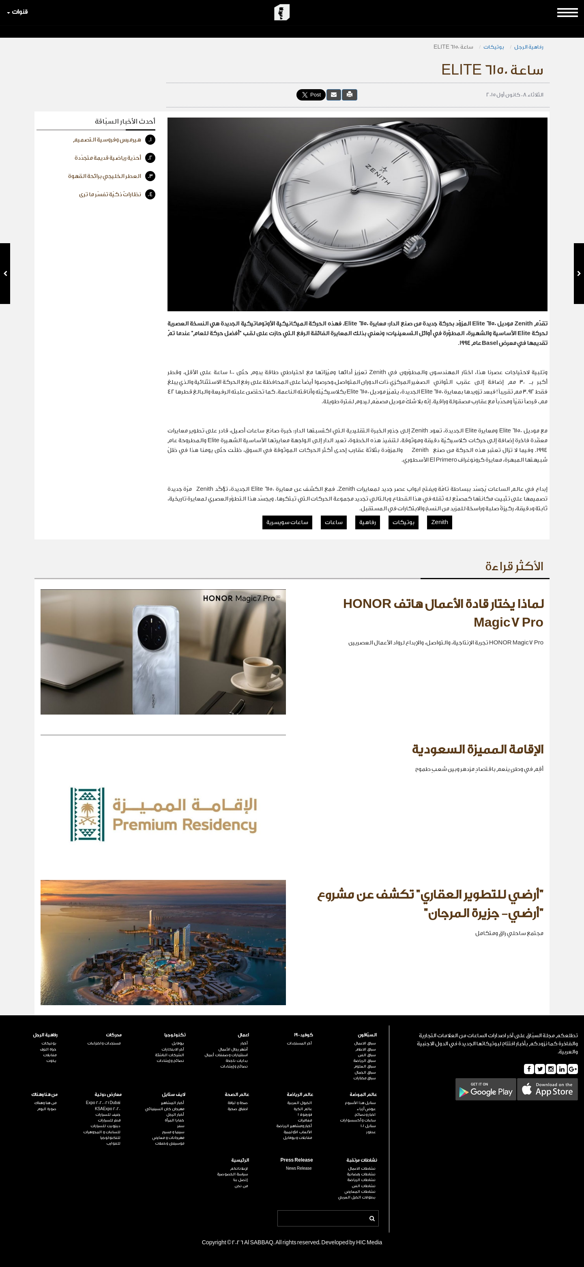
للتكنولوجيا (110, 1138)
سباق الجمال (365, 1072)
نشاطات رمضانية (361, 1174)
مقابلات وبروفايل (297, 1138)
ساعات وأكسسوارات (358, 1120)
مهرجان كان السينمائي (164, 1109)
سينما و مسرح (173, 1132)
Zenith (439, 522)
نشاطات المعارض (360, 1192)
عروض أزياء (366, 1109)
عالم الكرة (303, 1109)
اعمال (243, 1035)
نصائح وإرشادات (234, 1066)
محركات (114, 1035)
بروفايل (178, 1043)
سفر (180, 1126)
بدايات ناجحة (236, 1061)
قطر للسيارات (109, 1120)
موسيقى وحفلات (169, 1143)
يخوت (51, 1061)
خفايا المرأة (174, 1120)
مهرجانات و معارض (168, 1138)
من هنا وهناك (44, 1094)
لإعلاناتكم (239, 1168)
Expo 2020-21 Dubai (103, 1103)
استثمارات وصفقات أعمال (226, 1055)
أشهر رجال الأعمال (233, 1049)
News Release (299, 1168)
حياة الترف (48, 1049)
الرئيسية (240, 1160)
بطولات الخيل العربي (357, 1197)
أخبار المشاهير (172, 1103)
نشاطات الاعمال (362, 1168)
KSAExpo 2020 (107, 1109)
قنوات (17, 12)
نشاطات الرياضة (361, 1180)
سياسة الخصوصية (232, 1174)
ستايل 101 (368, 1126)
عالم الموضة (363, 1094)
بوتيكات (493, 47)
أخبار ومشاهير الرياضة (294, 1126)
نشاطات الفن (364, 1186)
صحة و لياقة (238, 1103)
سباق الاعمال (365, 1043)
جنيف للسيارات (107, 1115)
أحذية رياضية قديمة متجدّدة (115, 158)
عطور (371, 1132)
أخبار (244, 1043)
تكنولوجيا (174, 1035)
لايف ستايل (173, 1094)
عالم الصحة (237, 1094)
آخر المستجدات (299, 1043)
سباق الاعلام (365, 1049)
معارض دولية (108, 1094)
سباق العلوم (365, 1066)
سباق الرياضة (364, 1061)
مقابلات (49, 1055)
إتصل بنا (240, 1180)
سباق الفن (367, 1055)
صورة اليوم (46, 1109)
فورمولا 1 (305, 1115)
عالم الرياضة (300, 1094)
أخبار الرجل (175, 1115)
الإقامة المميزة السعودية (477, 750)
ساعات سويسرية (287, 522)
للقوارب (113, 1143)
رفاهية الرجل (528, 47)
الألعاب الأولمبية (297, 1132)
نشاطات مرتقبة (361, 1160)
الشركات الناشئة (169, 1055)
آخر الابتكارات (172, 1049)
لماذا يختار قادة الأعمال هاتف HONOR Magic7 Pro (443, 613)
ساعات (334, 522)
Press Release (297, 1160)
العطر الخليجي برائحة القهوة (111, 176)
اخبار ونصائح (365, 1115)
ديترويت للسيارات (105, 1126)
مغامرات (305, 1120)
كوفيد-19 (303, 1035)
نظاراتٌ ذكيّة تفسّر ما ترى (117, 194)
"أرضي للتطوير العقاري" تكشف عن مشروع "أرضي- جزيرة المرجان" (430, 904)
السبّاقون (367, 1035)
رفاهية (367, 522)
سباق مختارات (364, 1078)
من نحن (241, 1186)
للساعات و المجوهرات (101, 1132)
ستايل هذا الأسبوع (360, 1103)
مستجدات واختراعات (103, 1043)
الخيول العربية (299, 1103)
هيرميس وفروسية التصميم (114, 140)
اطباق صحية (238, 1109)
